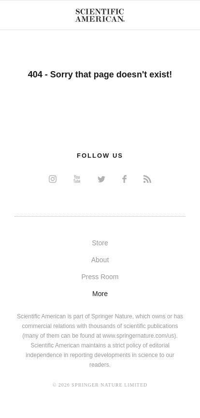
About (100, 260)
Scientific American (100, 15)
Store (100, 243)
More (100, 294)
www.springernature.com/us (138, 335)
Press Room (99, 277)
